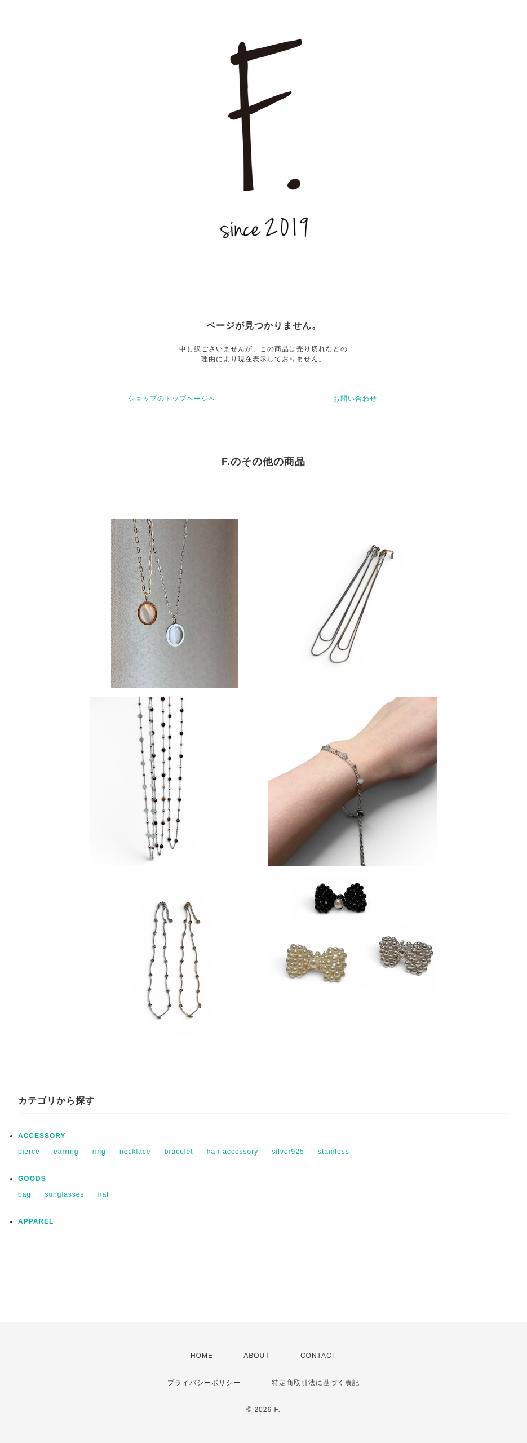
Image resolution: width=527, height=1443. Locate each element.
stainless (333, 1152)
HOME (202, 1356)
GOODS (32, 1179)
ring (99, 1152)
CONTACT (318, 1356)
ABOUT (256, 1356)
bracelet (179, 1152)
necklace (134, 1152)
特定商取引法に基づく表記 (316, 1383)
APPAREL (36, 1221)
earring (66, 1152)
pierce (29, 1152)
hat (103, 1194)
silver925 (288, 1152)
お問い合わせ (355, 398)
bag (24, 1194)
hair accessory (232, 1152)
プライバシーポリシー (204, 1383)
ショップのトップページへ (172, 398)
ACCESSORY (42, 1136)
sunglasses (64, 1194)
